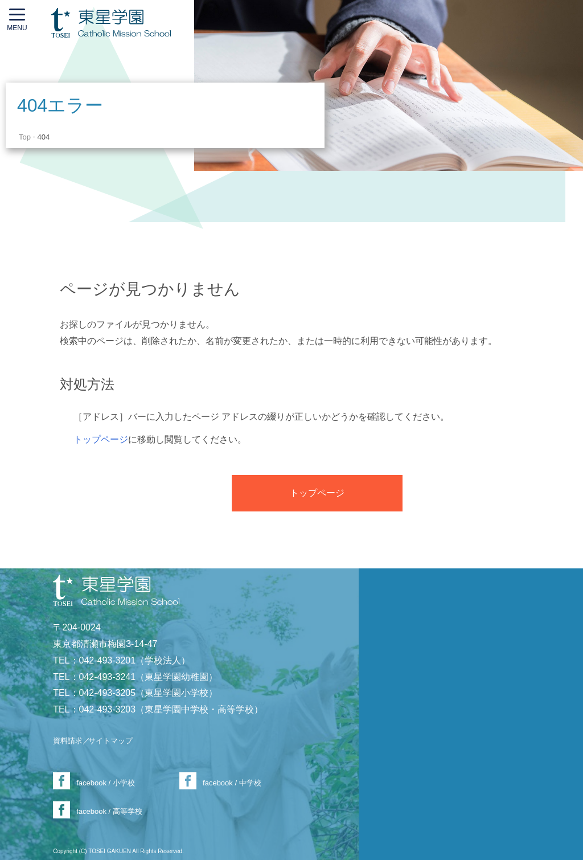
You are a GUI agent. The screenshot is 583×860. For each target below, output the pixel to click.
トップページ (100, 439)
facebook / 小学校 (105, 783)
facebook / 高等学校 (109, 811)
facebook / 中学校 (232, 783)
